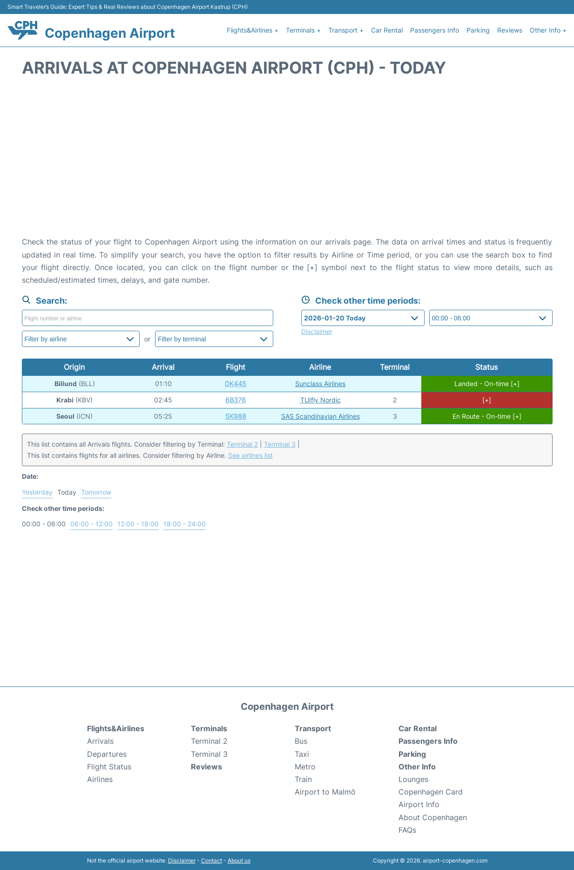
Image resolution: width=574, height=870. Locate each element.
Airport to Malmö (325, 791)
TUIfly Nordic (320, 400)
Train (303, 779)
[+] (486, 400)
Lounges (413, 779)
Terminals (209, 728)
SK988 (235, 416)
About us (239, 860)
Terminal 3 (280, 444)
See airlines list (250, 455)
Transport (313, 728)
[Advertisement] (287, 161)
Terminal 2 (242, 444)
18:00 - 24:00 (184, 524)
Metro (305, 766)
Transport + (346, 30)
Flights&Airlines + (252, 30)
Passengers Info (434, 30)
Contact (211, 860)
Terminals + (303, 30)
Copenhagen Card (430, 791)
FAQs (407, 830)
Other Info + (548, 30)
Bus (301, 741)
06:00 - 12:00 (91, 524)
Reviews (509, 30)
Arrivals (100, 741)
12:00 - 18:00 (138, 524)
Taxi (302, 754)
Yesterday (37, 492)
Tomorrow (96, 492)
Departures (107, 754)
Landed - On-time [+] (487, 383)
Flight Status (109, 766)
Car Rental (387, 30)
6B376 (235, 400)
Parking (478, 30)
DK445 (235, 383)
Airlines (100, 779)
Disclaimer (182, 860)
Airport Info (418, 804)
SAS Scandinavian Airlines (320, 416)
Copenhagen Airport (110, 33)
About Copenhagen (432, 817)
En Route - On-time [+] (486, 416)
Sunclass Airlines (320, 383)
